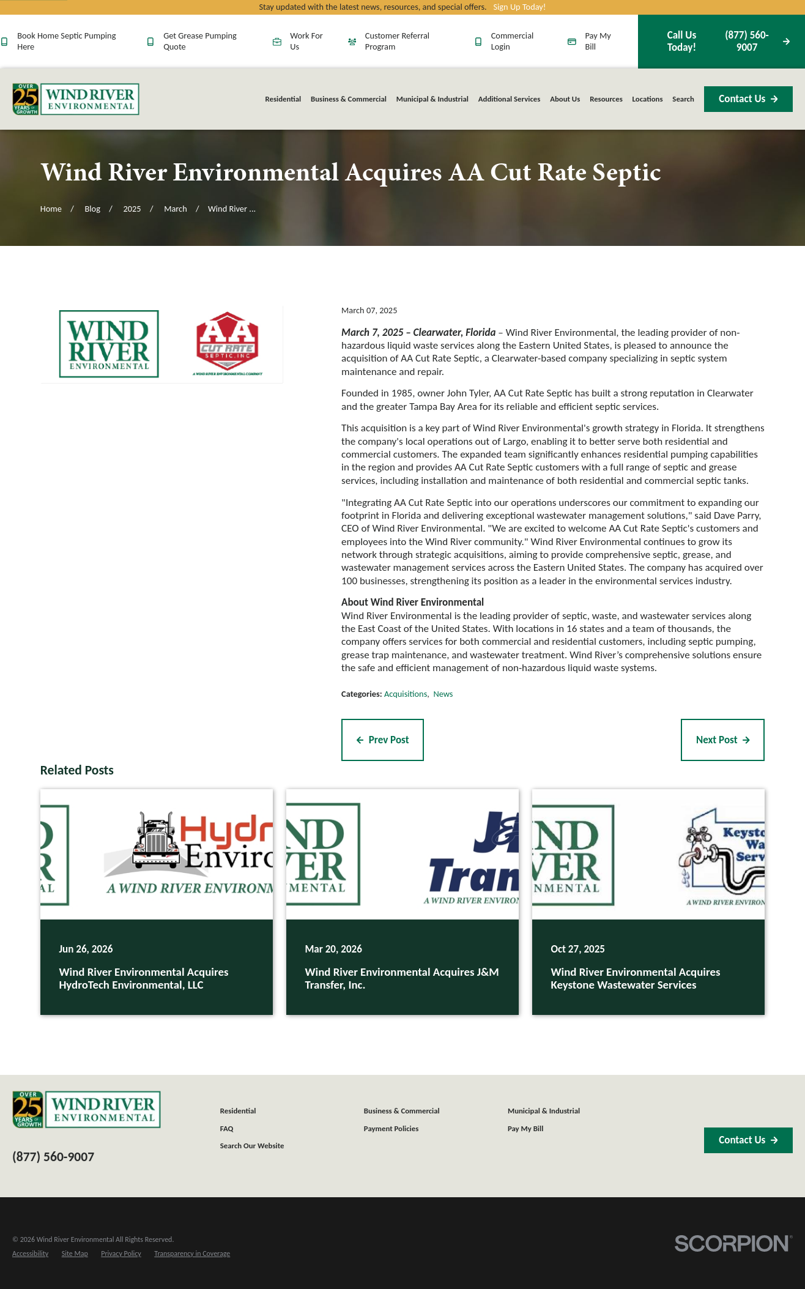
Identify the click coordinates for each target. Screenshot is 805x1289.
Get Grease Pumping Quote (191, 41)
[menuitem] (30, 1253)
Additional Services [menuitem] (509, 98)
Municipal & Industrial (544, 1110)
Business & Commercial (402, 1110)
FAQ (227, 1128)
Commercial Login (504, 41)
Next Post (723, 740)
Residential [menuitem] (283, 98)
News (443, 693)
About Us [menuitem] (565, 98)
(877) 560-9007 (721, 41)
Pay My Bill (589, 41)
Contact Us (748, 98)
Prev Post (383, 740)
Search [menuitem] (683, 98)
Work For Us (298, 41)
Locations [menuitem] (647, 98)
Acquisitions (405, 693)
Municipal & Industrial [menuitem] (432, 98)
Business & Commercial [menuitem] (349, 98)
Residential (238, 1110)
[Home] (75, 99)
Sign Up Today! (519, 7)
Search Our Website (252, 1145)
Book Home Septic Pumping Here (58, 41)
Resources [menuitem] (606, 98)
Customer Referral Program (389, 41)
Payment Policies (391, 1128)
